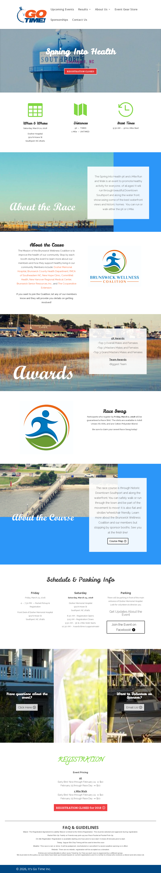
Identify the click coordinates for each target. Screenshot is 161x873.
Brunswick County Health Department (47, 271)
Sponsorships (59, 20)
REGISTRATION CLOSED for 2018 (78, 807)
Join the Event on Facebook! (124, 627)
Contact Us (79, 20)
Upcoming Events (62, 9)
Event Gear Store (126, 9)
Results (83, 9)
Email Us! (132, 707)
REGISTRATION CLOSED (80, 72)
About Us (101, 9)
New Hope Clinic (51, 275)
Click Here (25, 707)
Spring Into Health (80, 52)
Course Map (116, 541)
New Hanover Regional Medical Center (50, 279)
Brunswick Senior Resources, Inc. (34, 283)
